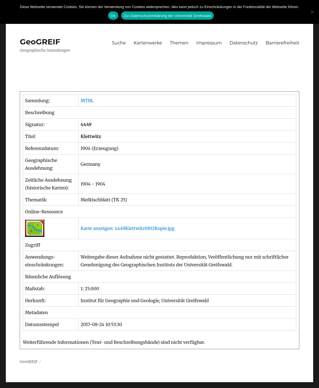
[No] (312, 12)
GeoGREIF (40, 41)
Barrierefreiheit (282, 43)
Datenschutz (244, 43)
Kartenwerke (148, 43)
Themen (179, 43)
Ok (113, 16)
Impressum (209, 43)
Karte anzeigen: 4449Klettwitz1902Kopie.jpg (127, 228)
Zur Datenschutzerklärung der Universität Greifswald (167, 16)
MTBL (87, 100)
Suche (119, 43)
